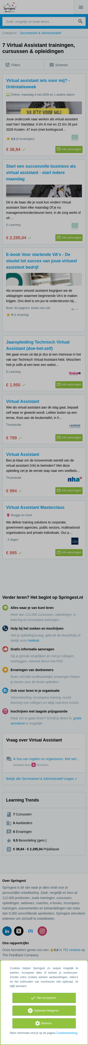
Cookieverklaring (66, 1033)
